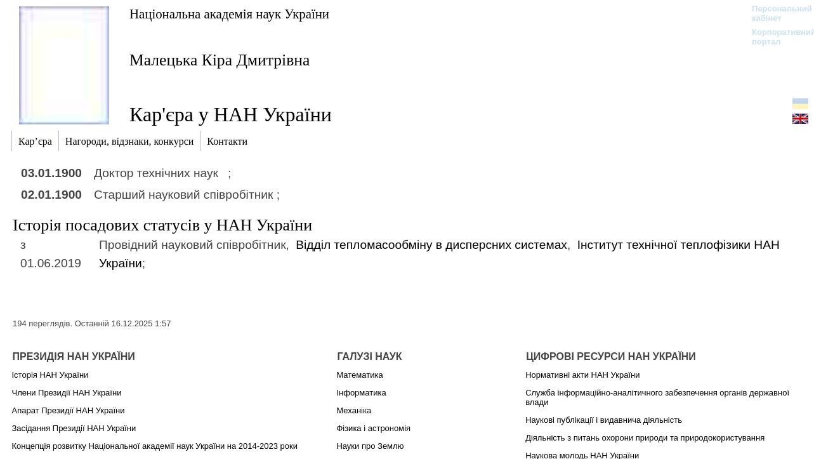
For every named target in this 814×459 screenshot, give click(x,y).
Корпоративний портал (775, 36)
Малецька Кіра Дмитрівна (219, 60)
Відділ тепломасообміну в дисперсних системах (431, 244)
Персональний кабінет (775, 13)
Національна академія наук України (229, 13)
